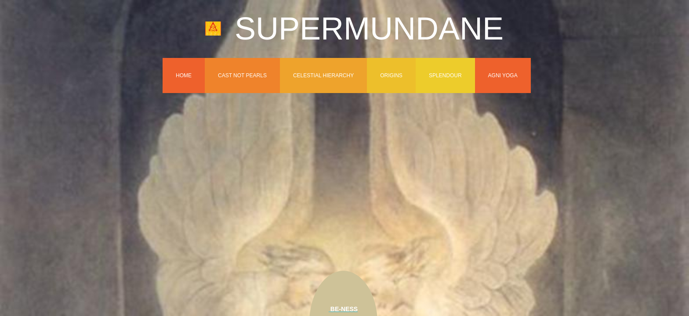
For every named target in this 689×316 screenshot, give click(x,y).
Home (184, 75)
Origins (391, 75)
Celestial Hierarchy (323, 75)
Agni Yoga (503, 75)
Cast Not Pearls (242, 75)
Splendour (445, 75)
